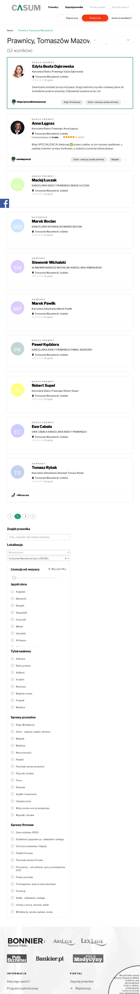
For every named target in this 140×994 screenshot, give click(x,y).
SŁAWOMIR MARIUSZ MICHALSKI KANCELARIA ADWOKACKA (67, 267)
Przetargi (21, 891)
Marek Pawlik (43, 303)
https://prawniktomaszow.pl (31, 101)
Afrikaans (21, 640)
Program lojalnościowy (22, 988)
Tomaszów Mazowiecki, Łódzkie (51, 76)
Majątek (115, 159)
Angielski (20, 591)
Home (10, 30)
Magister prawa (24, 693)
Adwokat (20, 658)
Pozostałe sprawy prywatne (30, 766)
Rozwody (20, 787)
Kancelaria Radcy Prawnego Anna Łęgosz (55, 128)
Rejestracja (72, 18)
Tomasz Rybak (44, 467)
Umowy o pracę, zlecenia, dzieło (32, 905)
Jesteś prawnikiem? (121, 18)
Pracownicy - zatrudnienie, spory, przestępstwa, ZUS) (40, 869)
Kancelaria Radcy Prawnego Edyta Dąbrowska (57, 71)
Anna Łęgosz (43, 123)
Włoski (19, 626)
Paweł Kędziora (45, 344)
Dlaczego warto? (120, 7)
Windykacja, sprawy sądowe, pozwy (34, 912)
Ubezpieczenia (23, 801)
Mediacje (20, 745)
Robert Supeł (43, 385)
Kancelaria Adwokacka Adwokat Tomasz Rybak (58, 472)
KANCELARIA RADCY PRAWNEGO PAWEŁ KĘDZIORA (62, 349)
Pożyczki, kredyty (25, 773)
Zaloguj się (95, 18)
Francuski (21, 619)
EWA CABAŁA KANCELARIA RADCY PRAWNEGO (59, 431)
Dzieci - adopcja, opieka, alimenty (103, 102)
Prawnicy (53, 7)
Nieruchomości (24, 752)
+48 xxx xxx (22, 495)
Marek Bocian (44, 221)
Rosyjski (20, 605)
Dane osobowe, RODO (27, 832)
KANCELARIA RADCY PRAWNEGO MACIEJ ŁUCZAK (60, 185)
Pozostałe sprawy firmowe (29, 860)
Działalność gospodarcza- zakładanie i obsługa (40, 839)
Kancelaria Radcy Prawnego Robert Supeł (55, 390)
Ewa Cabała (42, 426)
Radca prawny (23, 665)
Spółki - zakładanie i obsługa (30, 898)
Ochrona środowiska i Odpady (31, 846)
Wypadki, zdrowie (25, 815)
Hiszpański (21, 612)
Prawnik (20, 700)
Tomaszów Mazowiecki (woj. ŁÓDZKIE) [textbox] (37, 558)
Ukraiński (21, 633)
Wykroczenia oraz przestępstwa (32, 808)
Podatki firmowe (24, 853)
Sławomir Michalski (49, 262)
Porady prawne (97, 7)
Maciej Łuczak (44, 180)
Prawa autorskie (24, 877)
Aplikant (20, 672)
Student (20, 679)
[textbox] (38, 552)
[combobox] (38, 552)
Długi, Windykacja (72, 102)
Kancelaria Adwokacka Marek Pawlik (52, 308)
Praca (19, 780)
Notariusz (21, 686)
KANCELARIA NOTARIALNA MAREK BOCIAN (57, 226)
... (125, 101)
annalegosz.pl (23, 159)
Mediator (20, 707)
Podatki (20, 759)
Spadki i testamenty (26, 794)
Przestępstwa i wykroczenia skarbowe (36, 884)
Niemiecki (21, 598)
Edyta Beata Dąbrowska (53, 66)
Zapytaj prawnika (74, 7)
